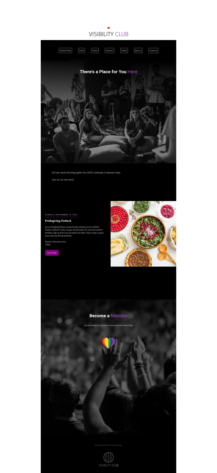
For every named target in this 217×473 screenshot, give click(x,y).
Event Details (52, 252)
